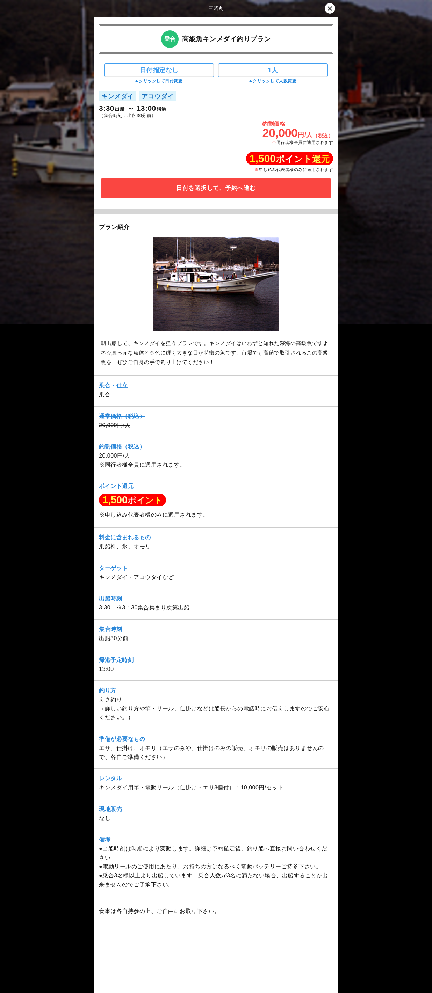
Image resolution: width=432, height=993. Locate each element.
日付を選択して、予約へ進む (216, 188)
